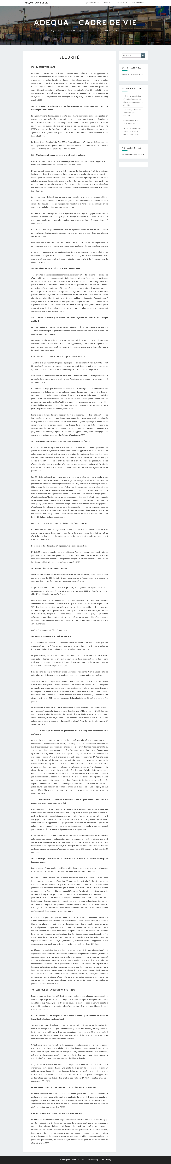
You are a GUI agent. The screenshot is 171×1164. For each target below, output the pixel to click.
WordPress (92, 1159)
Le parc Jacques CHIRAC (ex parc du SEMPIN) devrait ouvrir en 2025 (132, 131)
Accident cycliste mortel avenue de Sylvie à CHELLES (132, 113)
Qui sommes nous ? (92, 3)
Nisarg (108, 1159)
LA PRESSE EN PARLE (137, 3)
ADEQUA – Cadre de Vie (36, 2)
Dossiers (107, 3)
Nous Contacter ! (122, 3)
